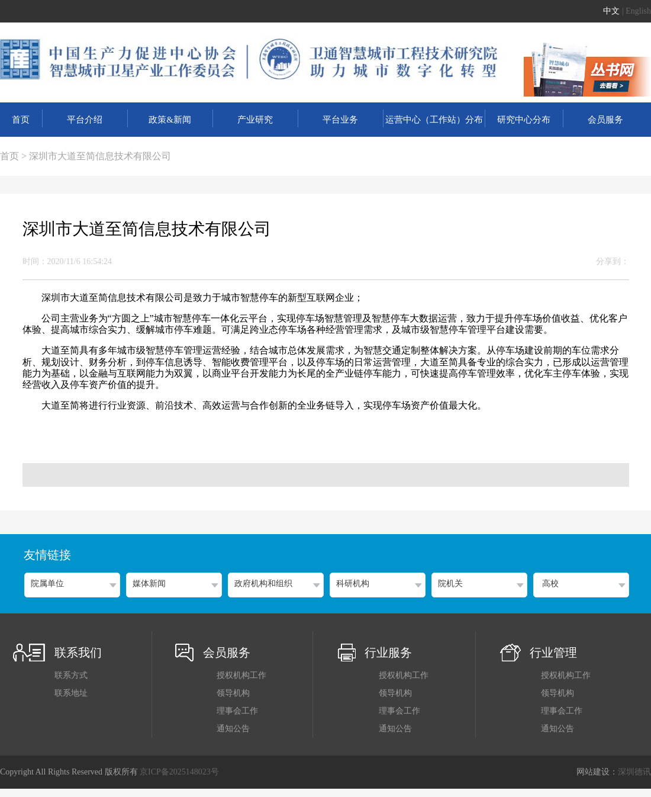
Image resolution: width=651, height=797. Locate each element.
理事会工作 (237, 710)
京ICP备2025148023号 (179, 771)
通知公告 (233, 728)
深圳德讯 (634, 771)
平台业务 (340, 119)
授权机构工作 (241, 675)
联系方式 (71, 675)
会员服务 (605, 119)
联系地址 (71, 693)
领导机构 (233, 693)
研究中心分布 (523, 119)
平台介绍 (84, 119)
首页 (21, 119)
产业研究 (255, 119)
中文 (611, 11)
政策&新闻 (170, 119)
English (638, 11)
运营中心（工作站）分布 (434, 119)
